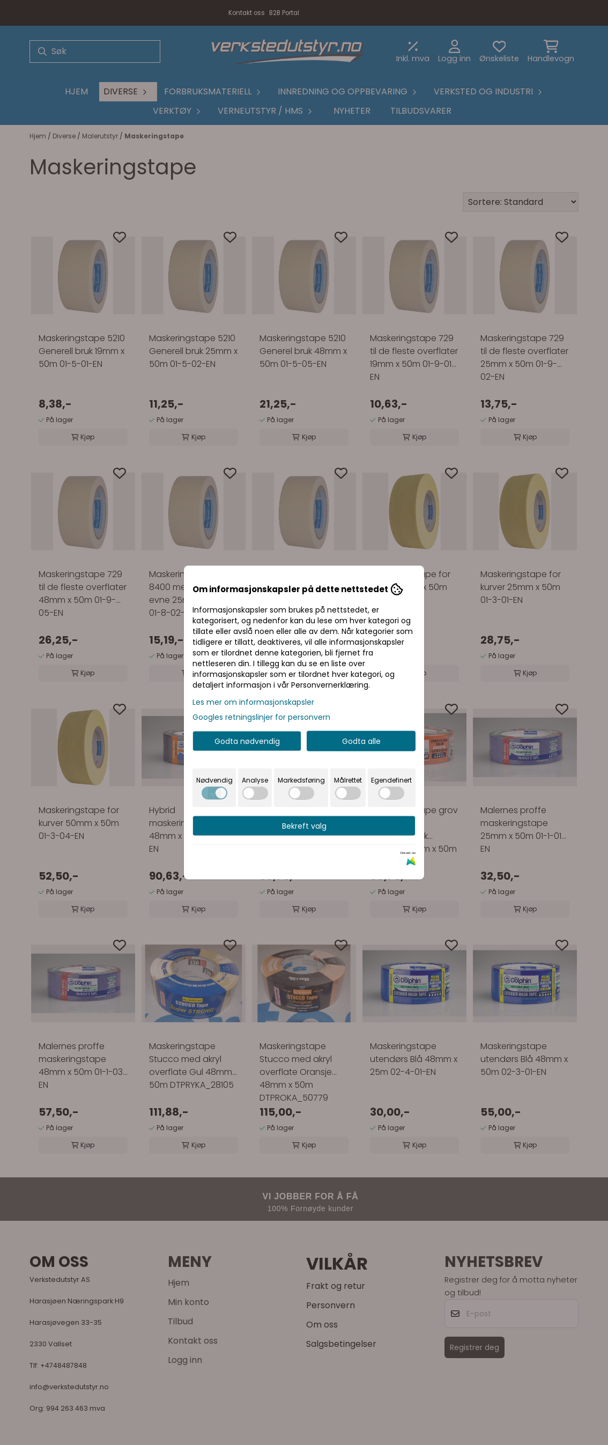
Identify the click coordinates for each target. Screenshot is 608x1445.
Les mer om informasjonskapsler (253, 702)
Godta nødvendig (247, 741)
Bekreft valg (304, 826)
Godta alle (361, 741)
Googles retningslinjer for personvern (261, 717)
